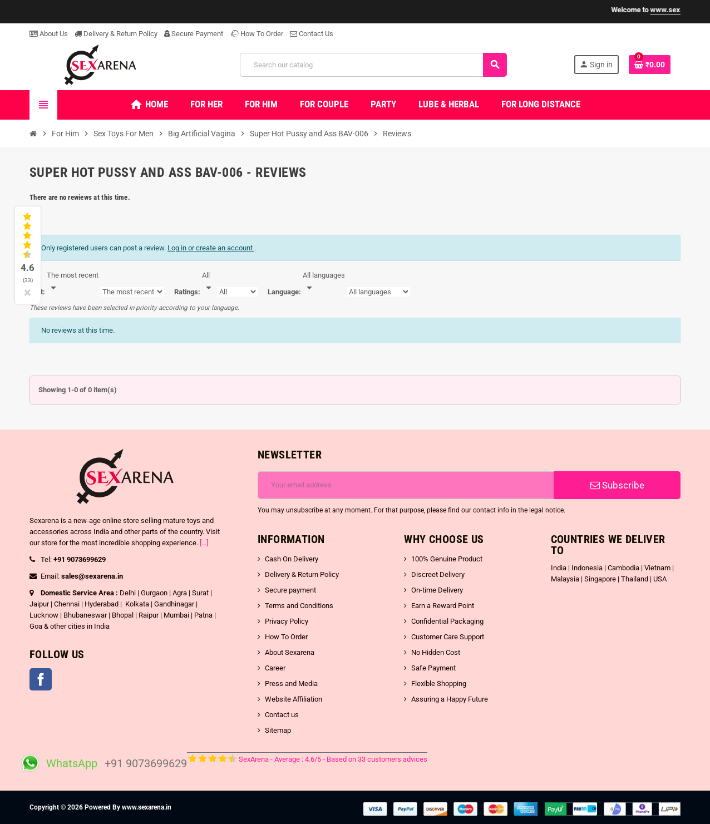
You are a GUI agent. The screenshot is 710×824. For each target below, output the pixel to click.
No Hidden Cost (435, 652)
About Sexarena (289, 652)
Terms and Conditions (299, 605)
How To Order (256, 33)
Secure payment (290, 590)
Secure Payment (193, 33)
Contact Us (311, 33)
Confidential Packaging (447, 621)
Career (275, 668)
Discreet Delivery (438, 574)
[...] (204, 543)
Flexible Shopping (438, 683)
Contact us (282, 714)
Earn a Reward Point (442, 605)
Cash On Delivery (291, 559)
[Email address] (406, 485)
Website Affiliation (293, 699)
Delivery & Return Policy (116, 33)
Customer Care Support (447, 637)
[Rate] (208, 282)
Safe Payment (433, 668)
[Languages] (324, 282)
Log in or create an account (210, 248)
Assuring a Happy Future (449, 699)
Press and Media (291, 683)
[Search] (373, 65)
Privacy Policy (286, 621)
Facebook (40, 679)
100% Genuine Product (446, 559)
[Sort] (72, 282)
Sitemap (278, 730)
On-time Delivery (437, 590)
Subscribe (617, 485)
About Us (48, 33)
